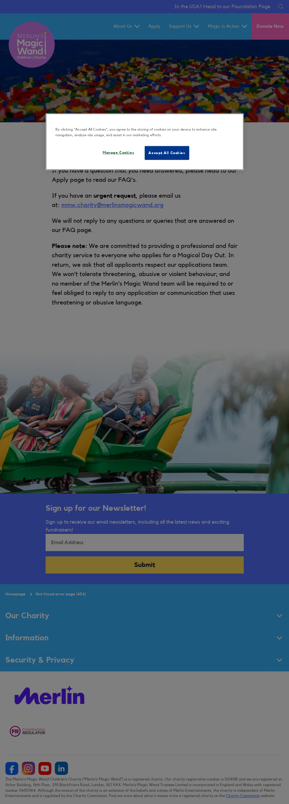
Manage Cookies (118, 152)
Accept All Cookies (166, 153)
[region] (145, 141)
